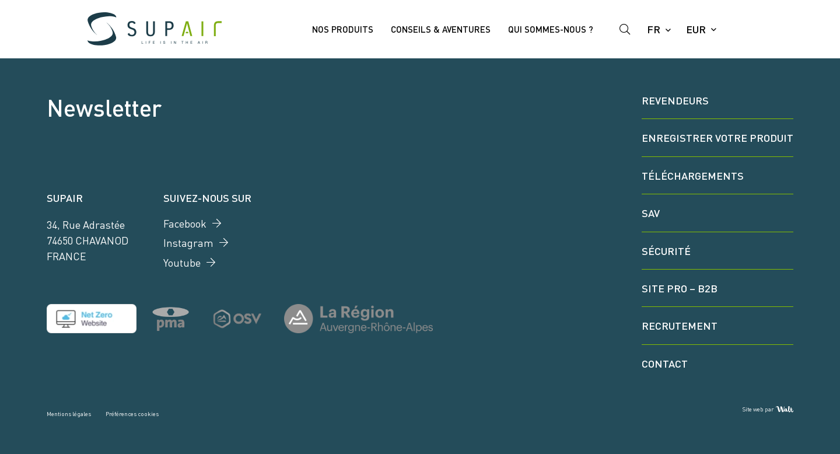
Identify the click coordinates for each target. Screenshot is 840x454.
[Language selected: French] (658, 29)
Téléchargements (693, 175)
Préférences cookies (132, 413)
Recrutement (680, 325)
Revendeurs (675, 100)
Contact (665, 363)
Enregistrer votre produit (717, 137)
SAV (651, 212)
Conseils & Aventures (441, 28)
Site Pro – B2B (680, 288)
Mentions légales (69, 413)
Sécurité (666, 250)
